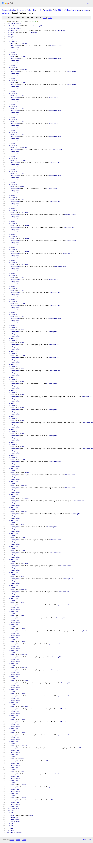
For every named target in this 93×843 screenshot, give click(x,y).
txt (84, 840)
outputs (5, 13)
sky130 (39, 10)
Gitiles (12, 840)
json (89, 840)
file (44, 18)
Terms (24, 840)
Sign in (89, 3)
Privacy (18, 840)
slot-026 (57, 10)
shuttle (31, 10)
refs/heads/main (70, 10)
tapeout (85, 10)
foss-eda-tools (8, 10)
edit (50, 18)
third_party (21, 10)
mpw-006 (48, 10)
